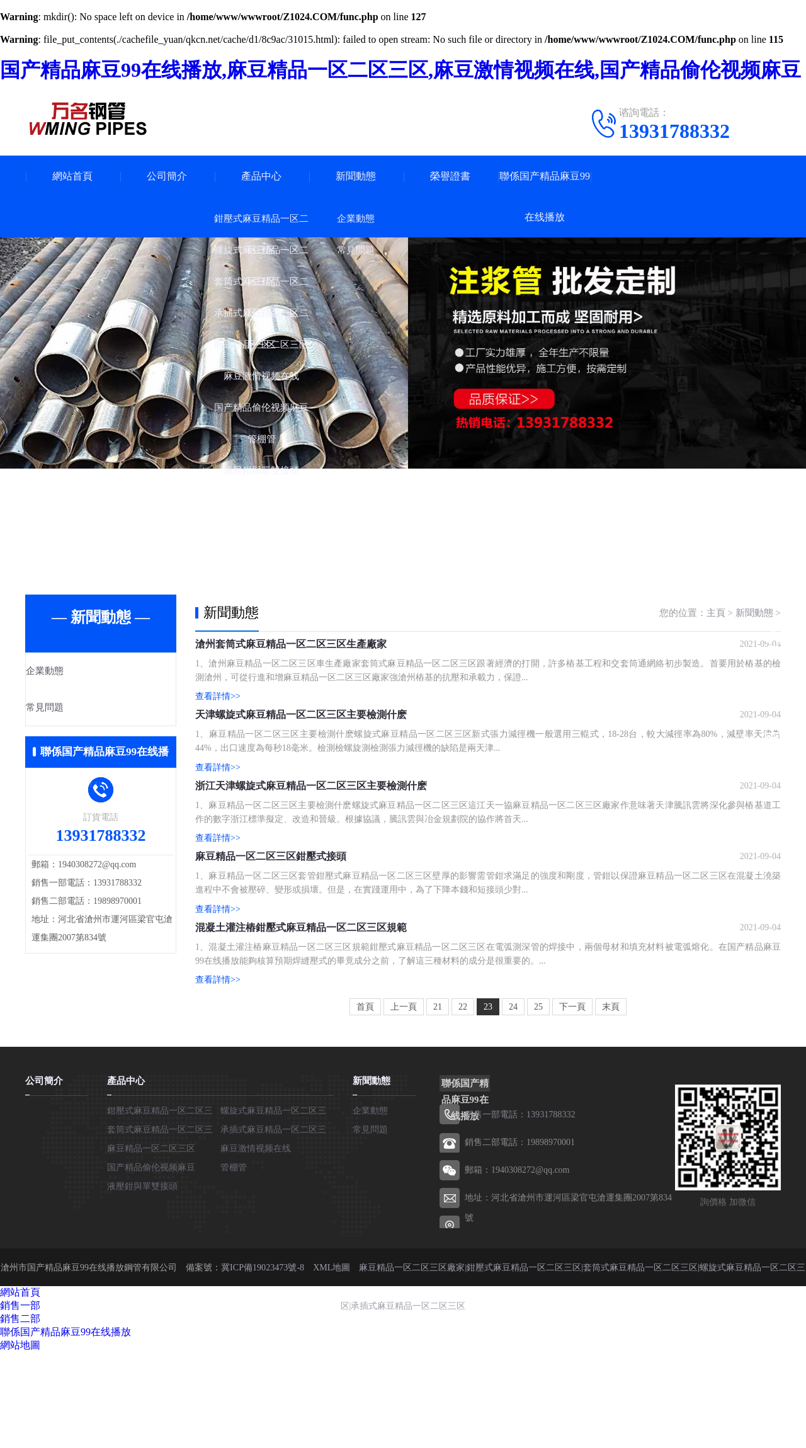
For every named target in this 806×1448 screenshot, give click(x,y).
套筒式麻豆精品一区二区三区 (640, 1362)
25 (538, 1103)
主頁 (716, 613)
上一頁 (403, 1103)
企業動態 (74, 671)
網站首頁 (72, 176)
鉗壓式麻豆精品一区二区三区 (524, 1362)
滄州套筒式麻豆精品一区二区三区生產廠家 (291, 653)
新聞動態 (356, 176)
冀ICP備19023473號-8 (262, 1362)
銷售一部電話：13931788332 (520, 1210)
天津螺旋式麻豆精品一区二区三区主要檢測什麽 (301, 743)
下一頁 (572, 1103)
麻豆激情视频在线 (255, 1244)
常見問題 (74, 709)
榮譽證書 (450, 176)
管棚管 (233, 1263)
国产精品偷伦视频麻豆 (151, 1263)
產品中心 (261, 176)
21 (437, 1103)
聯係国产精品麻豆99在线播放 (544, 196)
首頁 (365, 1103)
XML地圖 (331, 1362)
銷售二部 (20, 1414)
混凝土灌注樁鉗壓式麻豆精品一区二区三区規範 (301, 1013)
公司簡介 (167, 176)
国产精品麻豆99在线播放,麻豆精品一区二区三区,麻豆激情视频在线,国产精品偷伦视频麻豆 (400, 70)
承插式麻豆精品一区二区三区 (408, 1400)
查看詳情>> (218, 705)
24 (513, 1103)
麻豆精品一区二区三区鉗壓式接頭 (270, 923)
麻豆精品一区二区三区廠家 (412, 1362)
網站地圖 (20, 1440)
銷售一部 (20, 1401)
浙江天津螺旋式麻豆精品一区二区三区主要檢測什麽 (311, 833)
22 (462, 1103)
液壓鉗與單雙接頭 (142, 1282)
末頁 (611, 1103)
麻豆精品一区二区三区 (151, 1244)
